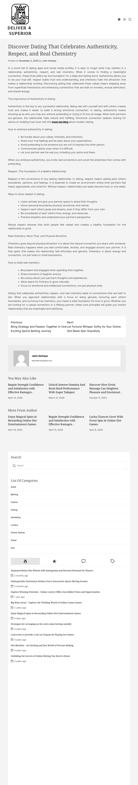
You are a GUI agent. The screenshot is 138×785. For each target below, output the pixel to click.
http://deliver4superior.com (42, 361)
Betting (14, 494)
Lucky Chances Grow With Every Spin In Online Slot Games (106, 420)
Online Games (18, 532)
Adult (13, 487)
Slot (13, 548)
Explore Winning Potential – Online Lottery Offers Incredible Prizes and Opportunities (55, 591)
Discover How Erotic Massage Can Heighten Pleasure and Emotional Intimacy (104, 390)
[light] (119, 19)
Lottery (14, 525)
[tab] (25, 561)
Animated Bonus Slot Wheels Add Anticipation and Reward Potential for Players (52, 570)
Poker (14, 540)
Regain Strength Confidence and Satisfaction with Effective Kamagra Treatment (26, 390)
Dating (14, 509)
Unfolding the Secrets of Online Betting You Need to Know (40, 656)
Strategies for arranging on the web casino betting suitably (41, 623)
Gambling (15, 517)
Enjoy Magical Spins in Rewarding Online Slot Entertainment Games (22, 420)
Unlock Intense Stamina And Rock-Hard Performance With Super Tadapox (67, 388)
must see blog (60, 122)
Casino (14, 502)
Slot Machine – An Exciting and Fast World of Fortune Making (42, 645)
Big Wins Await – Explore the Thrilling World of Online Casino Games (46, 602)
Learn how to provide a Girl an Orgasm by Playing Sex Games (42, 634)
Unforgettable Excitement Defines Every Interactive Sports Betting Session (49, 581)
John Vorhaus (49, 60)
